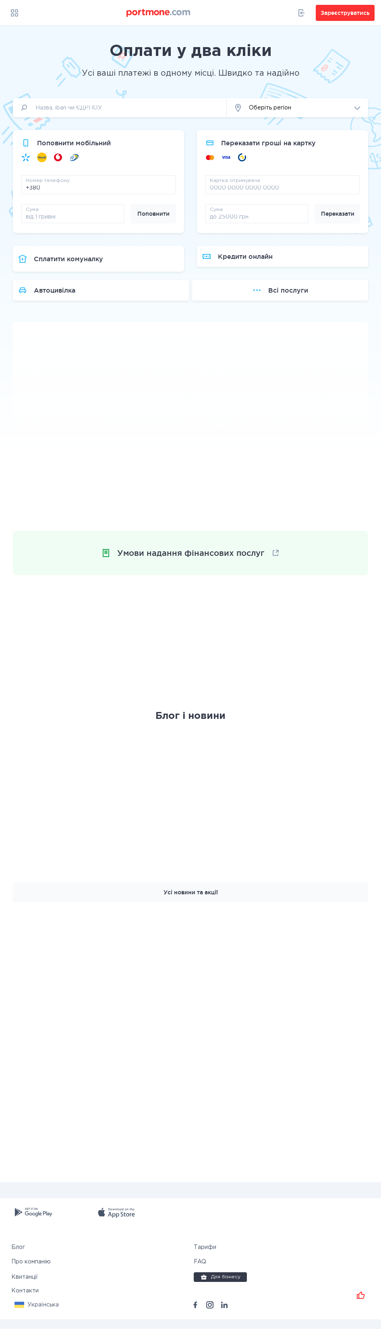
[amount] (73, 216)
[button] (297, 107)
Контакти (25, 1300)
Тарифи (205, 1257)
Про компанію (31, 1271)
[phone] (98, 188)
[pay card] (282, 188)
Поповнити (153, 213)
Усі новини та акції (191, 902)
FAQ (200, 1271)
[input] (120, 107)
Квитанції (24, 1286)
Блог (18, 1257)
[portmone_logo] (158, 13)
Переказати (337, 213)
